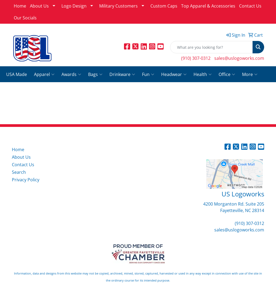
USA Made (16, 74)
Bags (95, 74)
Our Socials (25, 18)
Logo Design (74, 6)
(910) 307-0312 (196, 58)
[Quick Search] (211, 47)
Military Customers (118, 6)
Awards (71, 74)
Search (19, 172)
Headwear (174, 74)
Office (227, 74)
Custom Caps (163, 6)
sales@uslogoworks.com (239, 58)
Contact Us (250, 6)
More (249, 74)
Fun (148, 74)
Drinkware (122, 74)
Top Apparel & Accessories (208, 6)
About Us (39, 6)
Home (20, 6)
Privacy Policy (25, 180)
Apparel (44, 74)
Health (203, 74)
